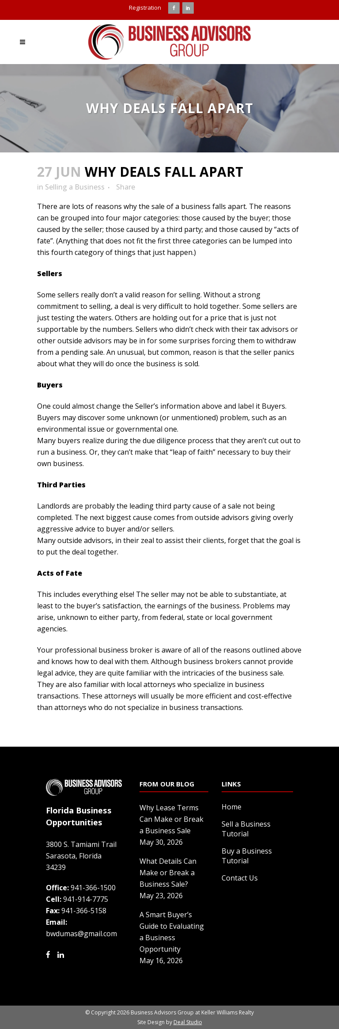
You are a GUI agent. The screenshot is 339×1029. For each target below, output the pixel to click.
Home (231, 807)
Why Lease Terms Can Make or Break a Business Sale (171, 819)
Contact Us (240, 878)
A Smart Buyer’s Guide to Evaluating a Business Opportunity (171, 932)
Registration (145, 7)
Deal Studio (187, 1022)
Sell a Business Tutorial (246, 829)
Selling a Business (75, 187)
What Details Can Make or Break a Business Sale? (167, 872)
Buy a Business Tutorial (247, 856)
